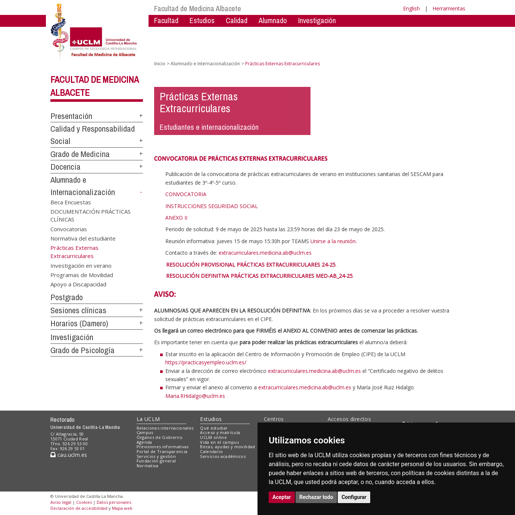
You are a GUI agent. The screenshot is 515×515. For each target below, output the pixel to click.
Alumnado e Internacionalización (205, 63)
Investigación (317, 20)
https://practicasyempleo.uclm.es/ (205, 362)
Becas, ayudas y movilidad (227, 446)
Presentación (71, 116)
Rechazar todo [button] (316, 497)
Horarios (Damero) (79, 323)
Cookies (84, 502)
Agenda (144, 442)
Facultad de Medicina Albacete (197, 8)
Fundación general (156, 461)
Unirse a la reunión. (333, 241)
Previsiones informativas (163, 446)
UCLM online (213, 437)
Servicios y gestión (156, 456)
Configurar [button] (353, 497)
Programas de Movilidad (81, 275)
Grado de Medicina (80, 154)
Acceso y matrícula (220, 432)
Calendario (211, 451)
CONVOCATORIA (185, 194)
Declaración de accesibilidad (78, 508)
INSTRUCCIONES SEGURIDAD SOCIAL (211, 206)
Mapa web (122, 508)
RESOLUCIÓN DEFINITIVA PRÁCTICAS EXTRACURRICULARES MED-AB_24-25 (259, 275)
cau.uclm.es (68, 454)
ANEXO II (176, 217)
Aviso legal (60, 502)
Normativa (148, 465)
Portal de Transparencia (162, 451)
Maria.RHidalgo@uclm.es (195, 395)
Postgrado (66, 297)
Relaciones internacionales (165, 428)
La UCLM (148, 419)
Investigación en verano (81, 265)
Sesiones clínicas (78, 310)
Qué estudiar (214, 428)
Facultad (166, 20)
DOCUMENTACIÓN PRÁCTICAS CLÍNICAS (90, 215)
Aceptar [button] (281, 497)
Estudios (202, 20)
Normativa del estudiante (83, 238)
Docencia (65, 166)
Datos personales (114, 502)
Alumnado (273, 20)
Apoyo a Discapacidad (78, 284)
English (411, 8)
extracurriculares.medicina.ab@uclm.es (314, 370)
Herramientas (449, 8)
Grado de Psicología (82, 350)
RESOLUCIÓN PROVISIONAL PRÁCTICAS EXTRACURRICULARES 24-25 (250, 264)
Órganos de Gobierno (159, 437)
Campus (145, 432)
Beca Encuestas (70, 201)
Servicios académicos (223, 456)
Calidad (236, 20)
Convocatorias (68, 228)
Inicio (159, 63)
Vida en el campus (219, 442)
